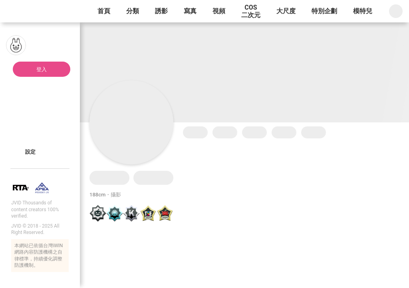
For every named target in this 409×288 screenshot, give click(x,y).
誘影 (161, 11)
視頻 (218, 11)
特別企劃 (324, 11)
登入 (41, 69)
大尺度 (286, 11)
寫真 (190, 11)
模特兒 (362, 11)
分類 (132, 11)
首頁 (103, 11)
